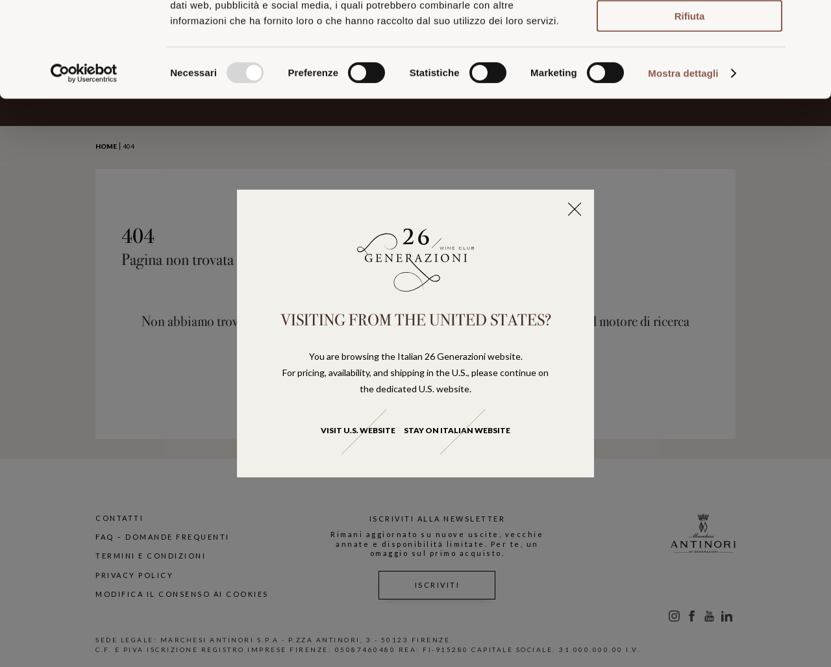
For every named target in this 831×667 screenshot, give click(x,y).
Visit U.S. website (358, 430)
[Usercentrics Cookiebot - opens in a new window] (84, 162)
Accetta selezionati (689, 68)
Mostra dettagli (683, 162)
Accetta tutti (690, 31)
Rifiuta (690, 104)
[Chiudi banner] (810, 20)
